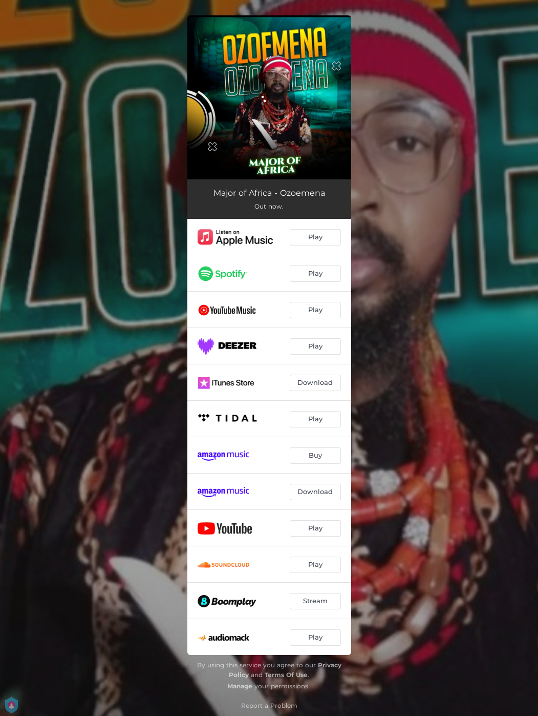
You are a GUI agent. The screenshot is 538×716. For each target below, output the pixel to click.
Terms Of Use (286, 675)
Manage (239, 686)
